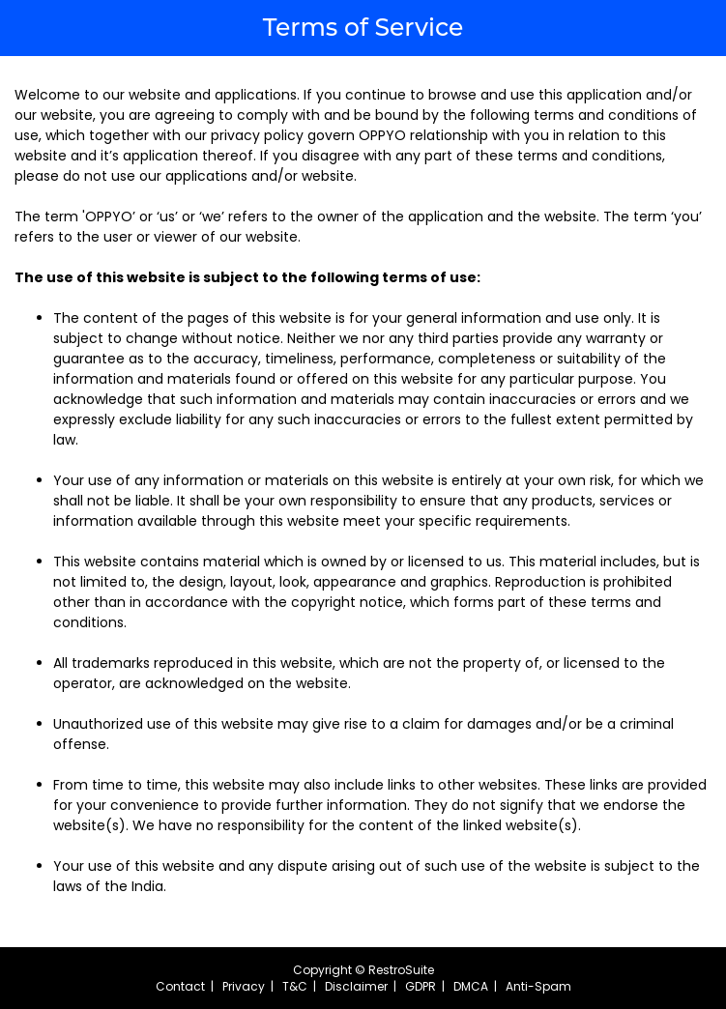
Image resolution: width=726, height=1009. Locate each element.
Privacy (243, 986)
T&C (294, 986)
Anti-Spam (538, 986)
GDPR (420, 986)
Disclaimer (356, 986)
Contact (180, 986)
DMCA (470, 986)
